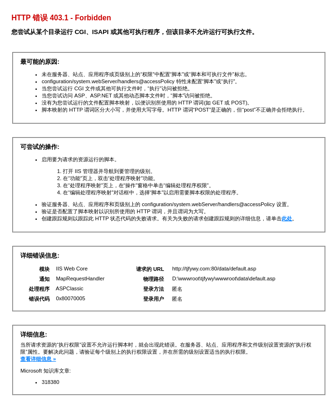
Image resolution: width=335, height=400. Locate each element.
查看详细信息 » (38, 359)
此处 (287, 218)
